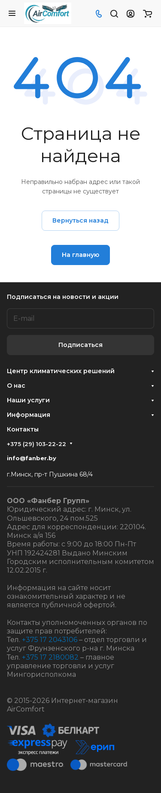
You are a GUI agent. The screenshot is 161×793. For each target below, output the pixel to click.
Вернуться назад (80, 220)
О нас (16, 385)
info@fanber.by (31, 458)
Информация (28, 415)
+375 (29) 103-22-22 (36, 443)
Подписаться (80, 345)
